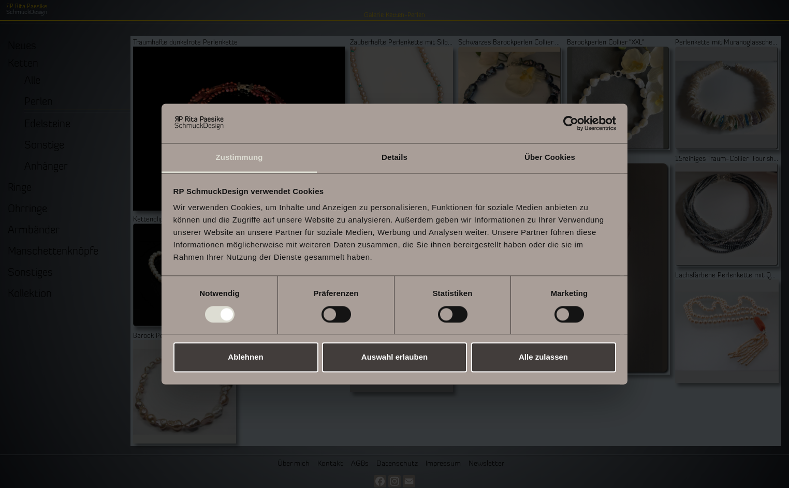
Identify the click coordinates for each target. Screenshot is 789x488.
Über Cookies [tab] (549, 157)
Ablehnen (245, 357)
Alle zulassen (543, 357)
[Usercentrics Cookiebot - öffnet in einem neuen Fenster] (570, 123)
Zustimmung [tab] (239, 157)
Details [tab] (394, 157)
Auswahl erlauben (394, 357)
